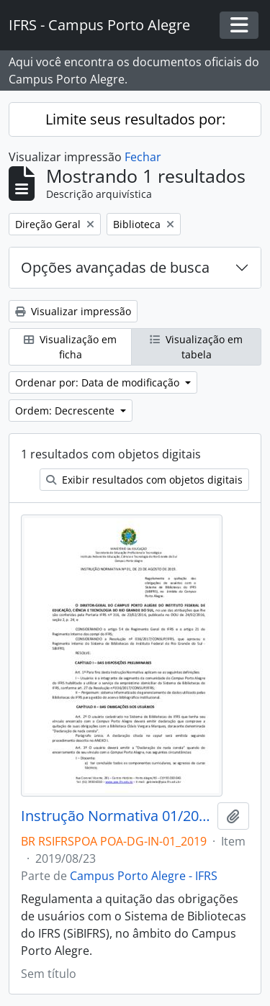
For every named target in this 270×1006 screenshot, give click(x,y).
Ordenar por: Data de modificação (98, 382)
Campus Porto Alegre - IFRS (143, 876)
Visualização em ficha (70, 346)
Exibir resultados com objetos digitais (144, 479)
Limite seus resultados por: (135, 119)
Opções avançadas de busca (115, 267)
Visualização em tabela (196, 346)
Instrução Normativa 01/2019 (116, 816)
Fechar (143, 157)
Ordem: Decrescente (66, 410)
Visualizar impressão (73, 311)
